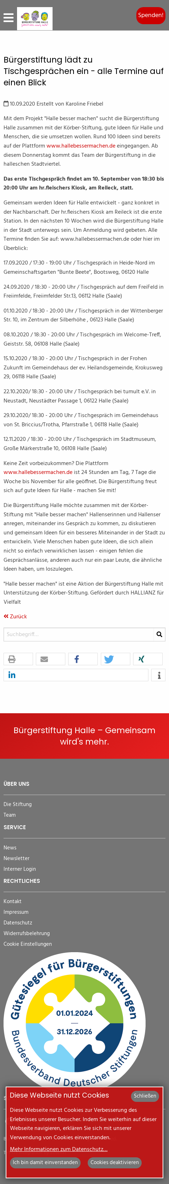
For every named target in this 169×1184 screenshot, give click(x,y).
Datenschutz (18, 923)
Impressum (16, 912)
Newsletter (16, 859)
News (10, 848)
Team (10, 815)
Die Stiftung (18, 804)
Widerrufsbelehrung (27, 934)
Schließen (145, 1096)
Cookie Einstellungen (28, 944)
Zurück (15, 617)
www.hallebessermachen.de (81, 146)
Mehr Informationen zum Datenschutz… (59, 1149)
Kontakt (13, 902)
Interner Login (20, 869)
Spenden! (151, 15)
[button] (18, 659)
